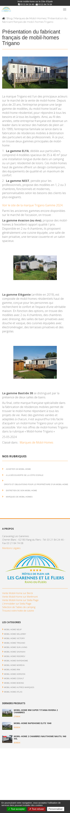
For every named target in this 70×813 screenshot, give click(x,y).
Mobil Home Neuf (13, 629)
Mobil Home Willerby (15, 634)
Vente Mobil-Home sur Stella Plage (20, 600)
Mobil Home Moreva (14, 665)
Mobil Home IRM (12, 669)
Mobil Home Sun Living (15, 647)
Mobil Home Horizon (14, 674)
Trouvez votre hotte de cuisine (18, 610)
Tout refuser (36, 809)
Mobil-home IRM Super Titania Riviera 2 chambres (36, 711)
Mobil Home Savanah (14, 652)
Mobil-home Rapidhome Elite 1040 (32, 723)
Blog (9, 18)
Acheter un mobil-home (18, 469)
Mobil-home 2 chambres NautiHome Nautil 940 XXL (40, 737)
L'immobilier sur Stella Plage (16, 603)
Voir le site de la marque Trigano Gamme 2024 (32, 205)
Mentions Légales (11, 548)
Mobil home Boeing (14, 683)
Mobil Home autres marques (19, 687)
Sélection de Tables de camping (18, 607)
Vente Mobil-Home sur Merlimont (20, 596)
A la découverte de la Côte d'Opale (24, 475)
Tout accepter (16, 809)
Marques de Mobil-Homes (30, 18)
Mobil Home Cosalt (14, 678)
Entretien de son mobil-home (21, 490)
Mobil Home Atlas (13, 692)
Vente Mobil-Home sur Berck (17, 593)
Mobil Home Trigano (14, 643)
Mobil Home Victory (14, 638)
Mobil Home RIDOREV (14, 656)
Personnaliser (56, 809)
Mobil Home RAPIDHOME (16, 661)
